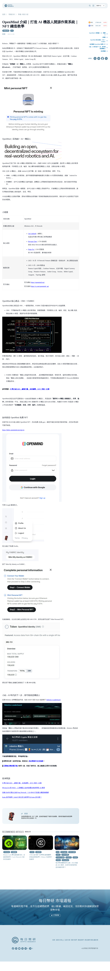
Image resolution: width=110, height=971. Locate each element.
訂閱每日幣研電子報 (10, 766)
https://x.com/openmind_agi (40, 286)
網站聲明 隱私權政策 (91, 940)
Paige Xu (31, 249)
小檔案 (104, 37)
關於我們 (74, 940)
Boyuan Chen (32, 241)
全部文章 (67, 940)
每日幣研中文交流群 (36, 761)
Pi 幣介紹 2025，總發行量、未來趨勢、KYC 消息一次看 (29, 389)
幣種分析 (12, 14)
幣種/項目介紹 (23, 14)
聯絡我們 (81, 940)
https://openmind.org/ (38, 282)
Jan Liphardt (32, 233)
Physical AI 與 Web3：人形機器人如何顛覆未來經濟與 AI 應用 (23, 788)
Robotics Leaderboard (53, 700)
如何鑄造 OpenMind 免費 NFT (98, 44)
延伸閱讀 (103, 51)
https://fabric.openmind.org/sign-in (13, 430)
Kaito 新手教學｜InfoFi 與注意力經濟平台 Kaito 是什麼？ (22, 797)
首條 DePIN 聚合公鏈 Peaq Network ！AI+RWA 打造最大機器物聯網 (25, 792)
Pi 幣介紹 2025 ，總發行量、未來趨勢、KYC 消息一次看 (22, 783)
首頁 (3, 14)
